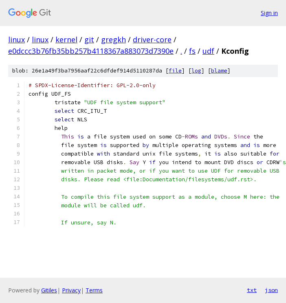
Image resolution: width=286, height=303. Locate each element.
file (175, 70)
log (196, 70)
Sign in (269, 13)
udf (208, 51)
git (89, 39)
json (271, 290)
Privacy (71, 290)
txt (252, 290)
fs (192, 51)
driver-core (152, 39)
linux (16, 39)
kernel (66, 39)
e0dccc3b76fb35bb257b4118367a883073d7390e (91, 51)
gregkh (113, 39)
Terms (94, 290)
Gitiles (49, 290)
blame (219, 70)
